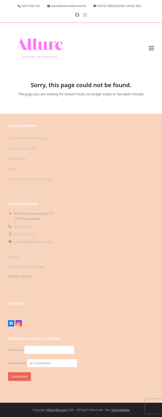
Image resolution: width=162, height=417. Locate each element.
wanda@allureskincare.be (33, 241)
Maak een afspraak (22, 148)
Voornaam (15, 350)
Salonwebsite (120, 410)
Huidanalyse (17, 158)
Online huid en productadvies (30, 179)
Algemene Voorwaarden (26, 266)
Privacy (13, 256)
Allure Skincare (56, 410)
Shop (11, 169)
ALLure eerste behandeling (28, 138)
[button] (151, 48)
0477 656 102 (24, 234)
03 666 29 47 (24, 226)
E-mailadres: (42, 363)
